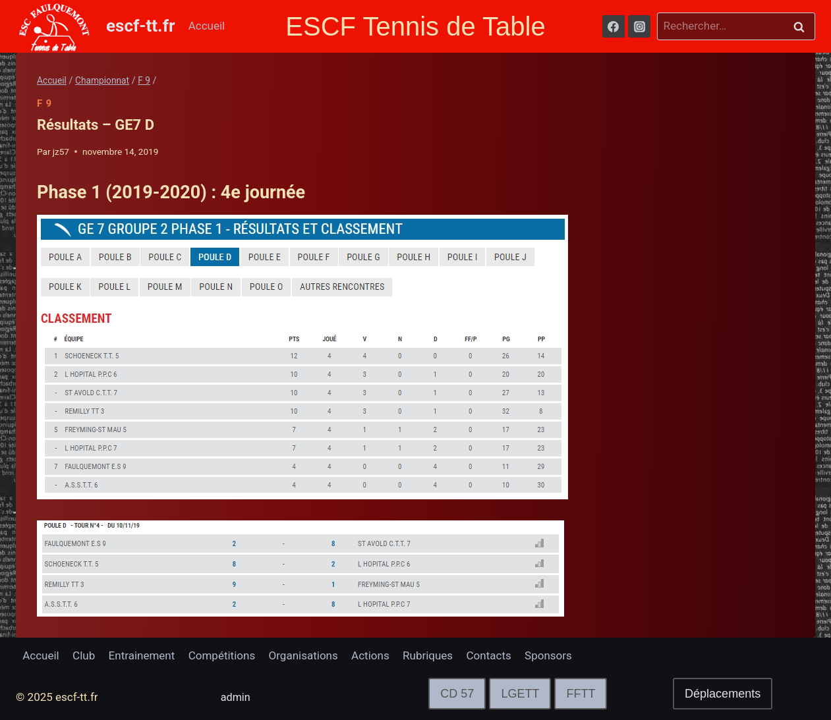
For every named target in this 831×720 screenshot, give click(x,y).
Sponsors (548, 655)
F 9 (44, 103)
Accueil (206, 25)
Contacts (489, 655)
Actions (370, 655)
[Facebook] (613, 26)
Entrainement (142, 655)
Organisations (303, 655)
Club (83, 655)
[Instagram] (639, 26)
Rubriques (428, 655)
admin (236, 697)
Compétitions (221, 655)
